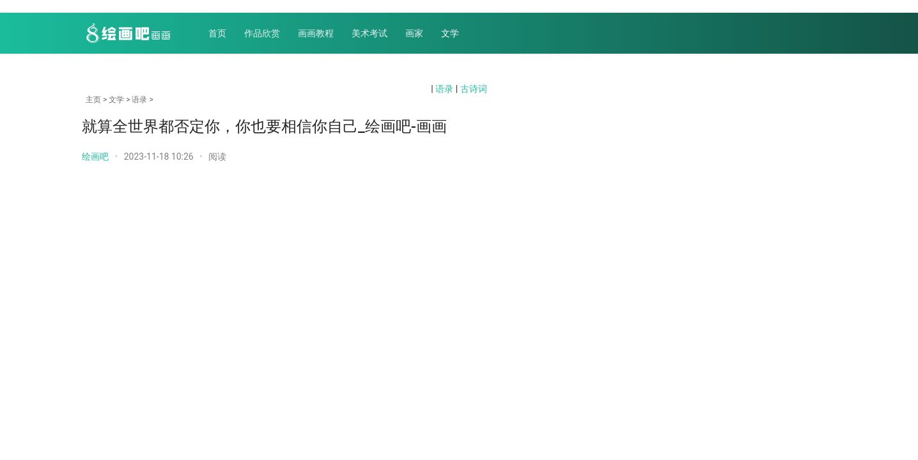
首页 (217, 33)
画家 (414, 33)
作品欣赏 (262, 33)
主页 (93, 99)
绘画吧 (95, 156)
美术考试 (369, 33)
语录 (444, 89)
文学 (450, 33)
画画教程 (316, 33)
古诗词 (473, 89)
